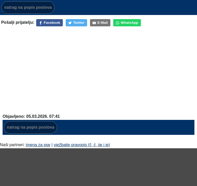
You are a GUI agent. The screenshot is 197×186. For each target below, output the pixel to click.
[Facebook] (49, 22)
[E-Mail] (100, 22)
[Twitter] (76, 22)
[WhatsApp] (127, 22)
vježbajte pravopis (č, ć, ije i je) (82, 145)
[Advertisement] (99, 71)
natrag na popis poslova (28, 7)
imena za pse (38, 145)
